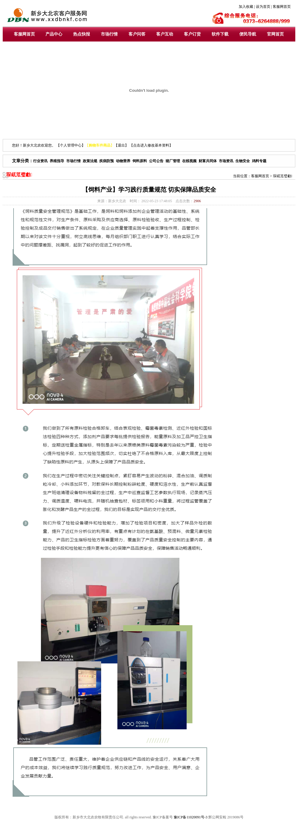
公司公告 (156, 161)
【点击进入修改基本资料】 (151, 145)
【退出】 (121, 145)
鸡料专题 (259, 161)
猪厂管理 (173, 161)
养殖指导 (57, 161)
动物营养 (123, 161)
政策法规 (90, 161)
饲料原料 (139, 161)
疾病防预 (106, 161)
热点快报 (81, 34)
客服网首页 (24, 34)
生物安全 (242, 161)
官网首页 (275, 34)
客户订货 (192, 34)
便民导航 (247, 34)
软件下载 (220, 34)
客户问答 (137, 34)
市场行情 (109, 34)
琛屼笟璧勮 (282, 176)
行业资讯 (40, 161)
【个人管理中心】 (70, 145)
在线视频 (189, 161)
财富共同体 (208, 161)
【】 (99, 145)
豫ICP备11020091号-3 (190, 817)
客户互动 (164, 34)
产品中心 (53, 34)
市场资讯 (226, 161)
